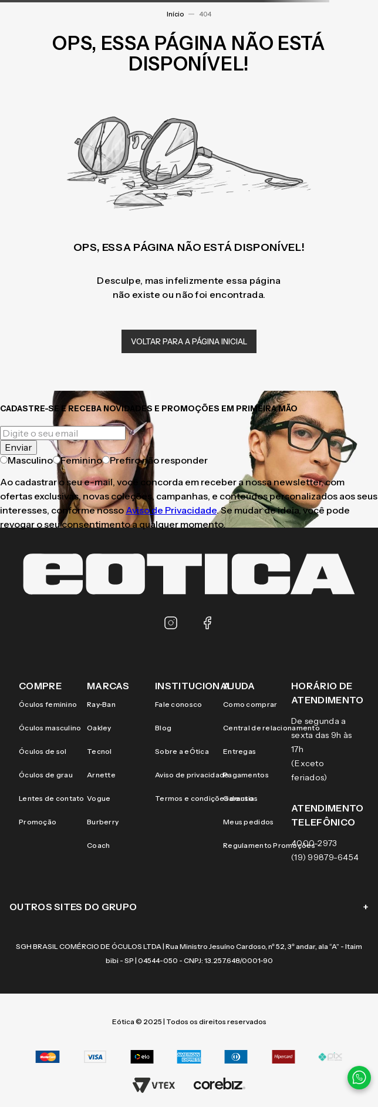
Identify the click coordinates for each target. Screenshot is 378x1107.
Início (175, 14)
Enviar (18, 447)
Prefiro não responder (155, 460)
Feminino (77, 460)
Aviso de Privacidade (171, 510)
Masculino (26, 460)
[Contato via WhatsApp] (359, 1077)
